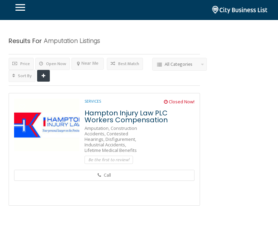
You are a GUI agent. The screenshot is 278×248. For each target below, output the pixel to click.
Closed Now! (179, 102)
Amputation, (98, 128)
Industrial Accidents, (105, 145)
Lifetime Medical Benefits (111, 150)
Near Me (87, 63)
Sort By (22, 76)
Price (21, 64)
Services (93, 101)
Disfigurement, (120, 139)
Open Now (52, 64)
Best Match (125, 64)
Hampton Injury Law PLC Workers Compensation (126, 116)
